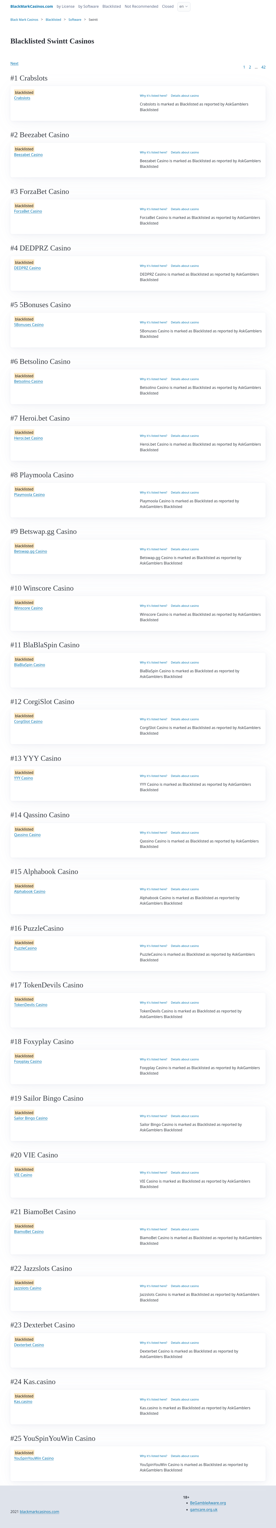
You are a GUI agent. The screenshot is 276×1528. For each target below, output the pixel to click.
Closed (168, 6)
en (181, 6)
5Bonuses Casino (29, 324)
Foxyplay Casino (28, 1061)
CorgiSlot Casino (28, 721)
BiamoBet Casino (29, 1231)
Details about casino (185, 96)
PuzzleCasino (25, 948)
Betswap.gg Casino (30, 551)
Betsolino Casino (28, 381)
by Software (88, 6)
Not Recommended (141, 6)
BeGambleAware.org (208, 1502)
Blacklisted (111, 6)
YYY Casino (23, 778)
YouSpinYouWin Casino (34, 1458)
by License (66, 6)
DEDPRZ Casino (27, 267)
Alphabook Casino (29, 891)
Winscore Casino (28, 608)
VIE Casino (23, 1174)
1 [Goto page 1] (244, 67)
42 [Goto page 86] (263, 67)
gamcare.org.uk (204, 1509)
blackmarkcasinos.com (39, 1511)
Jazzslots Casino (27, 1288)
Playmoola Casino (29, 494)
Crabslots (22, 97)
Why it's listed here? (153, 96)
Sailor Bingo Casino (31, 1118)
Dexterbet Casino (29, 1344)
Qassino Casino (27, 834)
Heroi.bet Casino (28, 438)
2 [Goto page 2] (250, 67)
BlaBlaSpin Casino (29, 664)
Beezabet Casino (28, 154)
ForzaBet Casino (28, 211)
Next (14, 63)
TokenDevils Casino (30, 1004)
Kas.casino (23, 1401)
